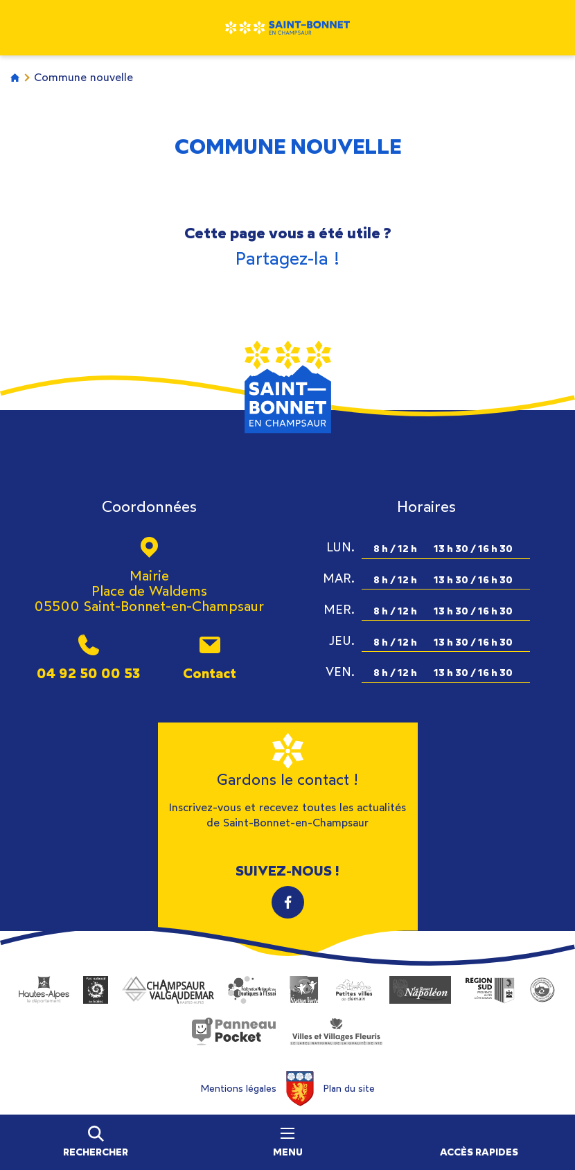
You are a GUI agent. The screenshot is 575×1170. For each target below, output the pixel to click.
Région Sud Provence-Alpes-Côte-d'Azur (490, 990)
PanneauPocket (234, 1031)
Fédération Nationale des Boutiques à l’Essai (252, 990)
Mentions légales (238, 1088)
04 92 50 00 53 (89, 673)
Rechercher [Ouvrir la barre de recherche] (95, 1152)
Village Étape (542, 990)
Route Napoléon (420, 990)
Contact (209, 673)
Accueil (14, 77)
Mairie (149, 575)
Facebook (288, 902)
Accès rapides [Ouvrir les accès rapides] (479, 1152)
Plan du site (349, 1088)
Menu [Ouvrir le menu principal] (288, 1143)
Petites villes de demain (354, 990)
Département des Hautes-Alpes (44, 990)
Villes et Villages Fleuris (336, 1031)
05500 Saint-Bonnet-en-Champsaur (149, 606)
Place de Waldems (149, 591)
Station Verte (304, 990)
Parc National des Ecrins (95, 990)
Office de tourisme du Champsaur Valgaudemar (168, 990)
